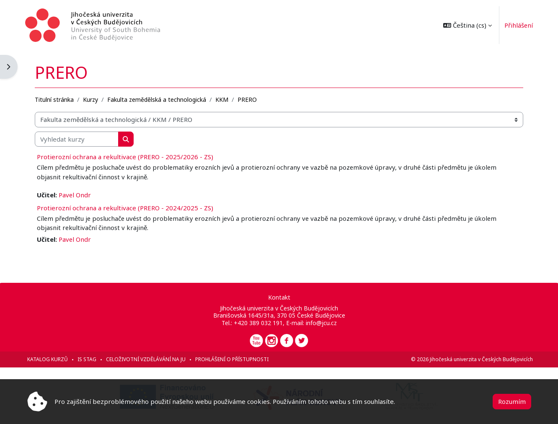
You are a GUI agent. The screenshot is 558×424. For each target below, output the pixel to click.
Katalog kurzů (49, 359)
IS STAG (88, 359)
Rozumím (512, 401)
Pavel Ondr (76, 195)
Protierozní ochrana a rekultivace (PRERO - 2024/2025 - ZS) (127, 207)
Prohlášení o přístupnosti (233, 359)
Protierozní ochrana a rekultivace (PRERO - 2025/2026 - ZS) (127, 157)
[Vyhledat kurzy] (78, 139)
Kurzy (92, 99)
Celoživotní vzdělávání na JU (147, 359)
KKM (223, 99)
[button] (465, 25)
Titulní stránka (55, 99)
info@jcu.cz (320, 323)
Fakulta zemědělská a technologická (158, 99)
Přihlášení (516, 25)
